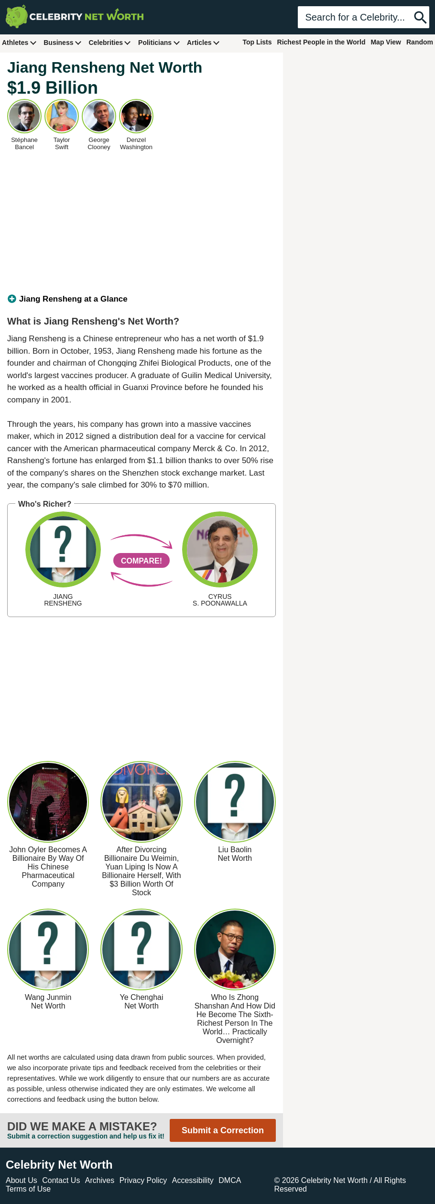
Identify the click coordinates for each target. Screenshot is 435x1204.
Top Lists (257, 42)
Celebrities (109, 42)
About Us (21, 1180)
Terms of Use (28, 1189)
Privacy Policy (143, 1180)
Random (419, 42)
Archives (99, 1180)
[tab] (141, 299)
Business (63, 42)
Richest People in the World (321, 42)
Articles (203, 42)
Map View (385, 42)
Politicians (159, 42)
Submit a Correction (223, 1130)
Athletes (19, 42)
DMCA (229, 1180)
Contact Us (61, 1180)
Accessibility (193, 1180)
